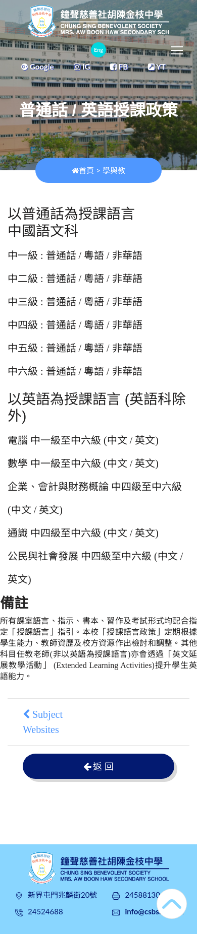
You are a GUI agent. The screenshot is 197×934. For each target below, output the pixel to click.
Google (37, 66)
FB (119, 66)
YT (157, 66)
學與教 (114, 170)
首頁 (83, 170)
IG (82, 66)
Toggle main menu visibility (177, 47)
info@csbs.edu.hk (154, 911)
